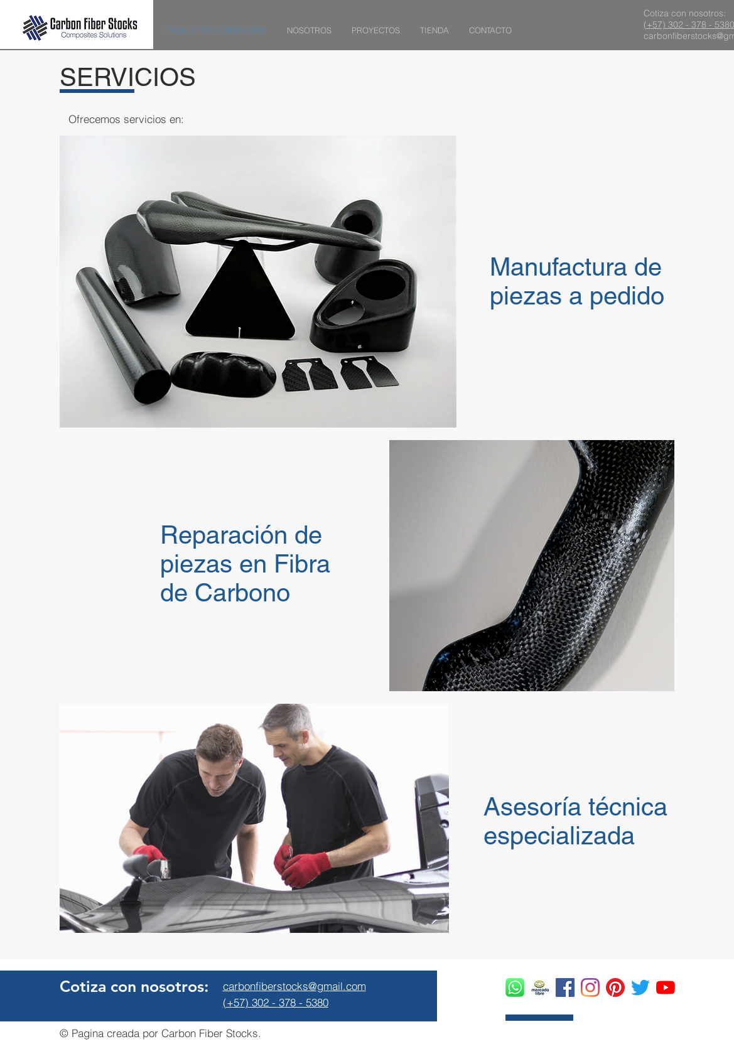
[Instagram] (590, 987)
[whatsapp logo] (514, 987)
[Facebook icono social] (565, 987)
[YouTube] (665, 987)
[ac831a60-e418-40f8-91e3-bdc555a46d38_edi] (540, 987)
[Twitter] (640, 987)
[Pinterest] (615, 987)
